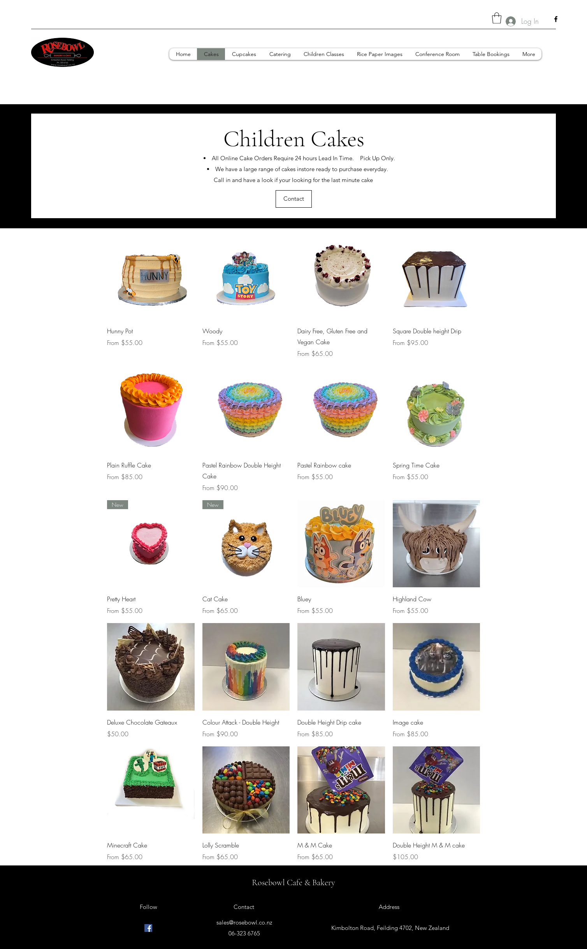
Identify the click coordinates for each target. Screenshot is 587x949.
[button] (496, 18)
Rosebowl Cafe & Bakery (293, 882)
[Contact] (294, 199)
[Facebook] (556, 19)
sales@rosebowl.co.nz (244, 922)
